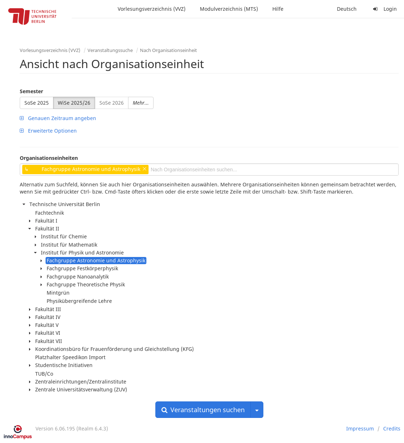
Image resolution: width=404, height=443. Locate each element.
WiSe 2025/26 (74, 102)
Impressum (360, 428)
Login (384, 8)
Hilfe (277, 8)
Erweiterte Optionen (48, 130)
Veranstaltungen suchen (203, 409)
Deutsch (347, 8)
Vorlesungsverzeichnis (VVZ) (151, 8)
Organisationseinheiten (49, 157)
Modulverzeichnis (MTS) (229, 8)
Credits (391, 428)
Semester (31, 91)
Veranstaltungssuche (110, 50)
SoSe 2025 (36, 102)
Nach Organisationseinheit (168, 50)
